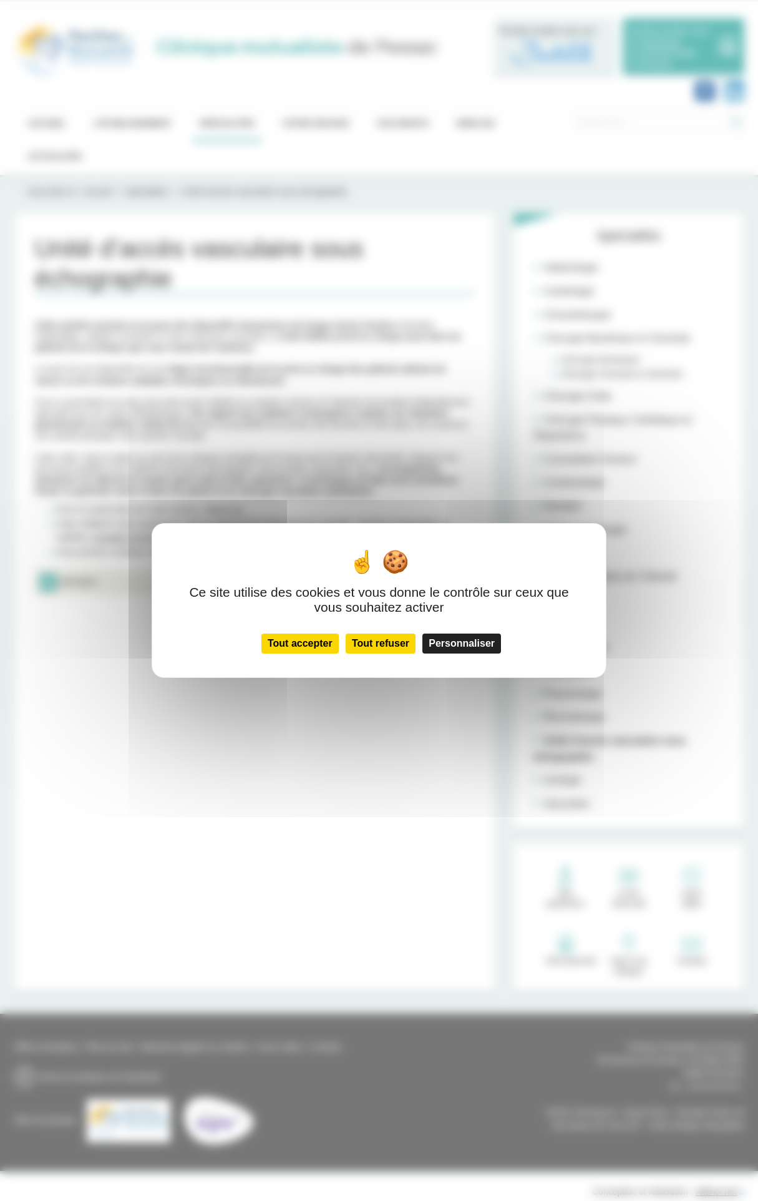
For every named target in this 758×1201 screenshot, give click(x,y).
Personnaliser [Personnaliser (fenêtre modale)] (462, 643)
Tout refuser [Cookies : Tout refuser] (380, 643)
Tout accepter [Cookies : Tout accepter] (300, 643)
